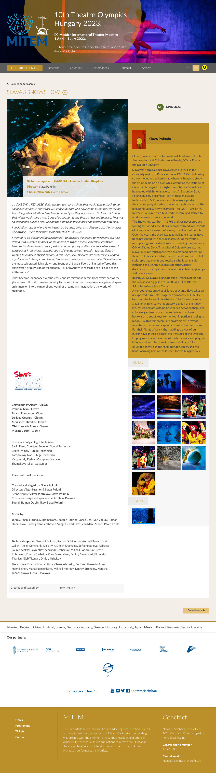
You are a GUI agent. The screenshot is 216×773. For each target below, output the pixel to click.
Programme (22, 725)
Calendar (76, 68)
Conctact (125, 68)
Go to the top (196, 610)
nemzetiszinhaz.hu (174, 737)
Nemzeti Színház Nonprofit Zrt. (182, 760)
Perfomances (100, 68)
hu (188, 67)
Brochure (53, 68)
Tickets (19, 731)
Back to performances (22, 84)
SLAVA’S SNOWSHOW (33, 92)
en (196, 67)
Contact (20, 737)
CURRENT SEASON (24, 68)
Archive (146, 68)
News (19, 720)
